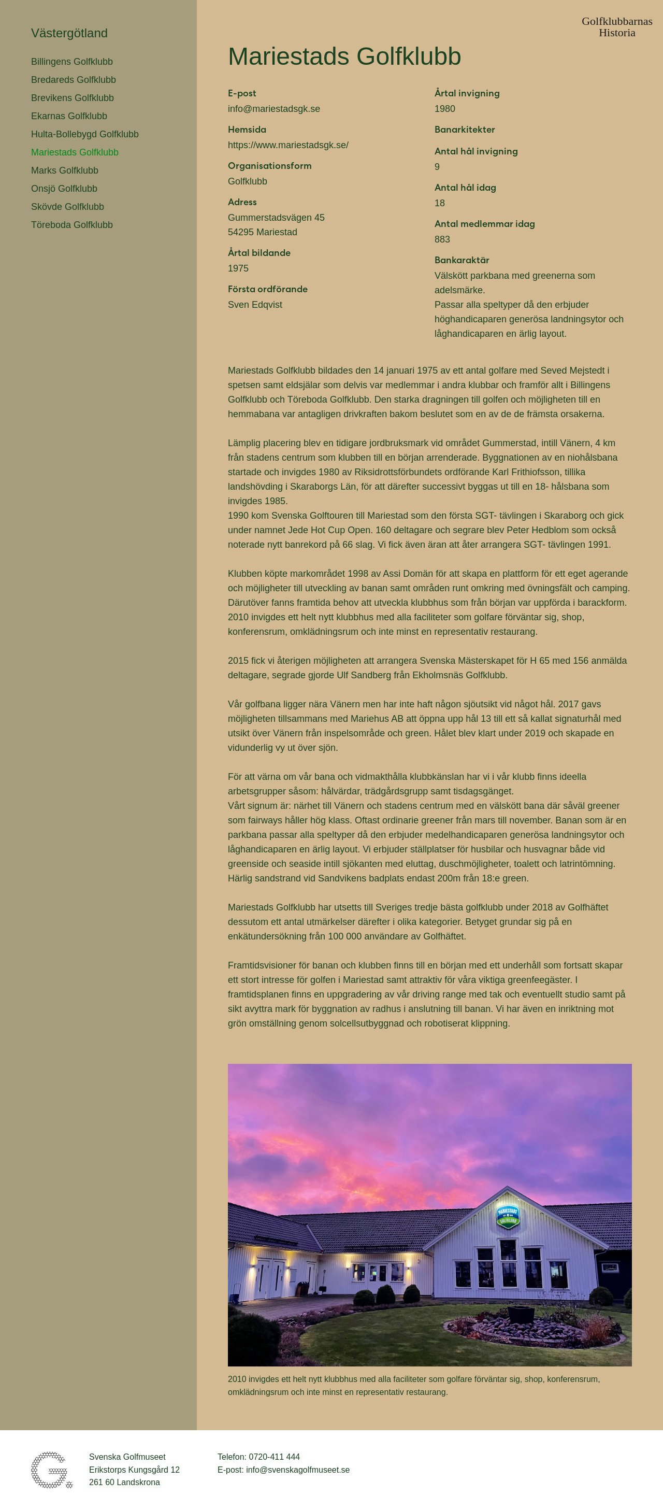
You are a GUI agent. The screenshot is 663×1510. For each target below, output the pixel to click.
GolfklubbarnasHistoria (617, 27)
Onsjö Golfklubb (64, 188)
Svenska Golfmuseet (52, 1470)
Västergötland (69, 33)
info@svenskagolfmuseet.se (298, 1469)
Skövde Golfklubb (67, 207)
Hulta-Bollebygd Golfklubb (85, 134)
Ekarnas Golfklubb (69, 116)
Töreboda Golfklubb (72, 225)
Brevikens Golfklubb (72, 98)
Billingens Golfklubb (72, 61)
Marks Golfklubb (64, 170)
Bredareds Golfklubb (73, 80)
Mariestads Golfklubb (75, 152)
